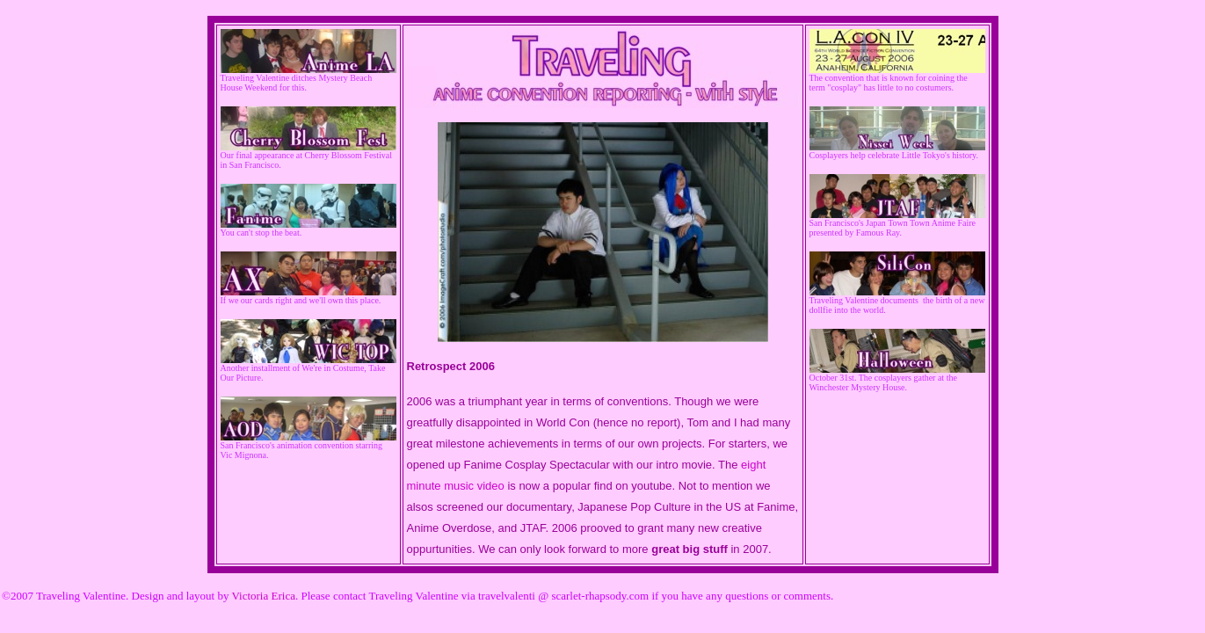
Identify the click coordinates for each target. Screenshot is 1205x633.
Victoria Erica (262, 595)
